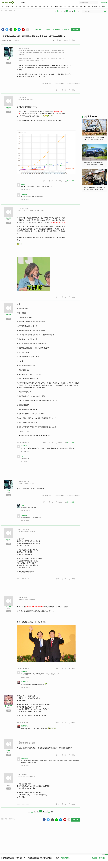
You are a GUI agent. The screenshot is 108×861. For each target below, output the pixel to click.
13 (67, 11)
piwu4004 (8, 107)
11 (61, 11)
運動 (61, 6)
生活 (69, 6)
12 (64, 11)
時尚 (56, 6)
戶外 (65, 6)
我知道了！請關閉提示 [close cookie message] (98, 858)
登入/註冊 (104, 2)
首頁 (3, 6)
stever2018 (24, 758)
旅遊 (73, 6)
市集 (89, 6)
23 (78, 11)
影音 (28, 6)
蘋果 (24, 6)
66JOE (8, 750)
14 (70, 11)
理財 (77, 6)
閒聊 (81, 6)
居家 (48, 6)
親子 (52, 6)
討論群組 (22, 2)
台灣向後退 (24, 681)
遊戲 (44, 6)
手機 (7, 6)
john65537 (8, 706)
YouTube (102, 7)
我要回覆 (75, 29)
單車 (40, 6)
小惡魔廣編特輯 (90, 116)
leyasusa (24, 194)
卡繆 (8, 58)
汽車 (32, 6)
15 (72, 11)
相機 (11, 6)
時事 (85, 6)
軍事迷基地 (12, 10)
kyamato (8, 539)
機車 (36, 6)
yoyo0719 (9, 314)
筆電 (15, 6)
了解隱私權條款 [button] (65, 858)
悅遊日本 (94, 6)
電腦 (20, 6)
